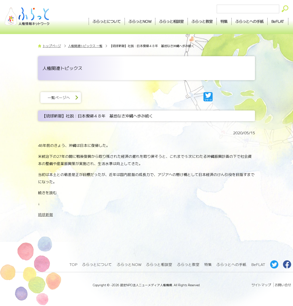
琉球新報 (45, 214)
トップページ (52, 46)
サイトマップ (261, 284)
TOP (73, 264)
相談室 (171, 21)
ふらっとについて (107, 21)
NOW (140, 21)
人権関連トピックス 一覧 (85, 46)
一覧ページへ (59, 97)
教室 (202, 21)
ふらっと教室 (188, 264)
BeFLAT (278, 21)
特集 (224, 21)
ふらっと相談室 (159, 264)
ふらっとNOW (129, 264)
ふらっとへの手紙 (231, 264)
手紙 (250, 21)
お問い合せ (283, 284)
